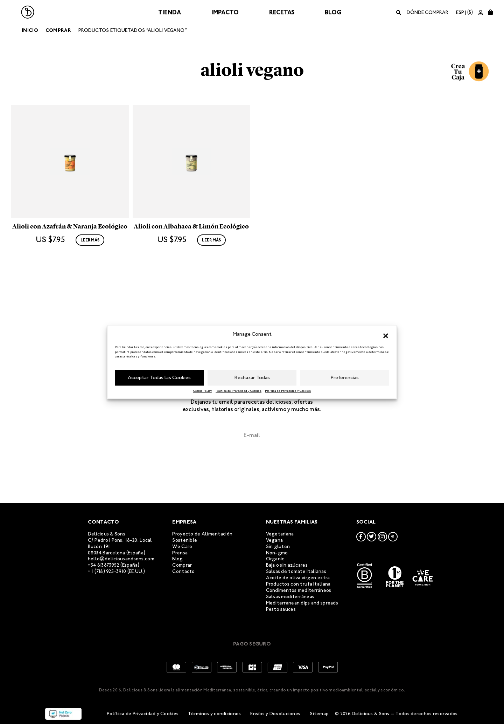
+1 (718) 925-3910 (107, 571)
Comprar (58, 30)
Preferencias (345, 377)
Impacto (225, 12)
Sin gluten (278, 546)
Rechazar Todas (252, 377)
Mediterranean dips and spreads (302, 603)
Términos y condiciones (214, 714)
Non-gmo (277, 553)
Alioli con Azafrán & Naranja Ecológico (69, 277)
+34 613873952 (104, 565)
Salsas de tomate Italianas (296, 571)
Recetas (281, 12)
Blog (333, 12)
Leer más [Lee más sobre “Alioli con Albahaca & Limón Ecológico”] (211, 291)
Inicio (30, 30)
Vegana (274, 540)
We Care (182, 546)
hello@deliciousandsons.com (121, 559)
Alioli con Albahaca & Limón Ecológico (191, 277)
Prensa (180, 553)
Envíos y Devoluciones (275, 714)
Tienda (169, 12)
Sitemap (319, 714)
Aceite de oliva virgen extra (298, 578)
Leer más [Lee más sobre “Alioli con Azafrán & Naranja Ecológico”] (89, 291)
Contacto (183, 571)
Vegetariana (280, 534)
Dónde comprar (427, 12)
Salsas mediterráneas (290, 597)
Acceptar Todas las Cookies (159, 377)
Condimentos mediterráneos (298, 590)
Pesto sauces (281, 609)
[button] (385, 334)
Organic (275, 559)
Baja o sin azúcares (287, 565)
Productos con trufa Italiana (298, 584)
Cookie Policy (202, 390)
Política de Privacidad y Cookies (238, 390)
